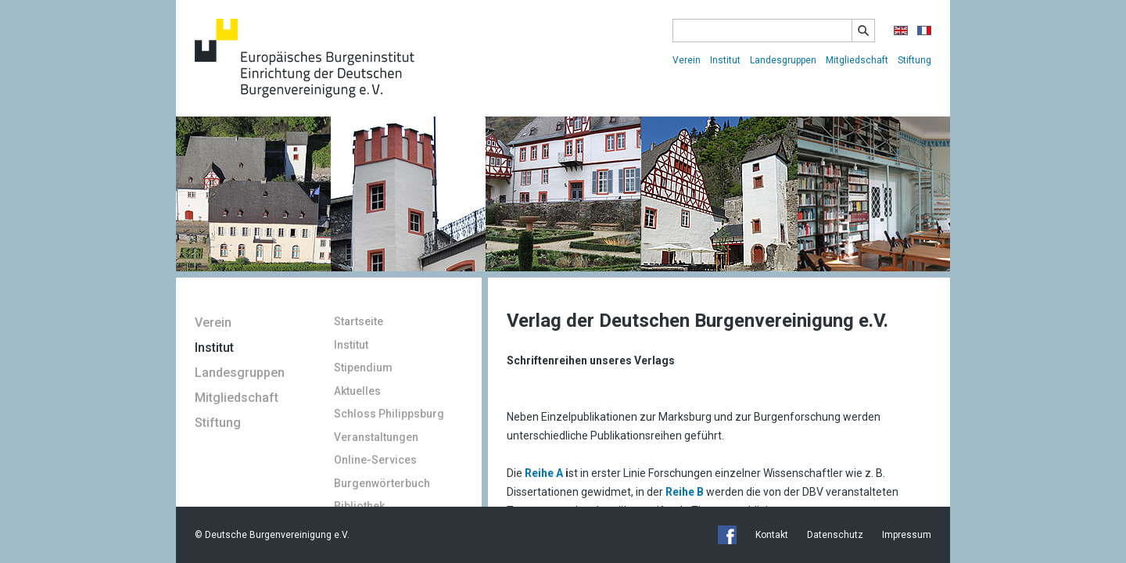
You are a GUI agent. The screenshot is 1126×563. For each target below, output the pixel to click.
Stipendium (363, 367)
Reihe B (684, 492)
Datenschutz (835, 534)
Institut (725, 60)
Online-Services (375, 460)
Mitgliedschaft (857, 60)
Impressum (906, 534)
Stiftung (914, 60)
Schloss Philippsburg (389, 413)
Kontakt (771, 534)
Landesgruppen (783, 60)
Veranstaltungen (376, 437)
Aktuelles (357, 391)
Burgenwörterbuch (382, 483)
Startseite (358, 321)
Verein (686, 60)
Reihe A (545, 473)
